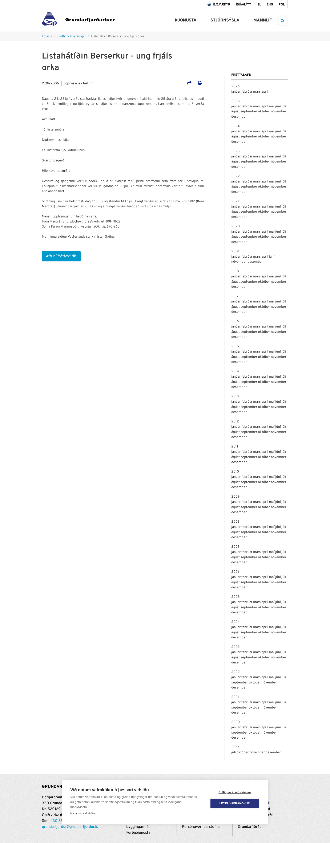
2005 (235, 597)
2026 (235, 86)
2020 (235, 226)
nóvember (278, 111)
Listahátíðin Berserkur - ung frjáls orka (117, 36)
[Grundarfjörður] (78, 20)
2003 (235, 647)
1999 (235, 747)
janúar (236, 92)
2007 (235, 547)
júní (278, 106)
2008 (235, 522)
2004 (235, 622)
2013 (235, 396)
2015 (235, 346)
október (264, 111)
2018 (235, 271)
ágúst (236, 111)
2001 (235, 697)
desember (239, 117)
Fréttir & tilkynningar (72, 36)
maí (272, 106)
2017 (234, 296)
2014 (235, 371)
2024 (235, 126)
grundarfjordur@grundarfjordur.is (70, 826)
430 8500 (59, 821)
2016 (235, 321)
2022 (235, 176)
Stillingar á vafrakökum (234, 792)
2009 (235, 497)
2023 (235, 151)
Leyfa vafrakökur (235, 803)
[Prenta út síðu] (200, 84)
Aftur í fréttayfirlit (61, 256)
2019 (235, 251)
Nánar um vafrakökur (83, 813)
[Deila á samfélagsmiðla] (189, 84)
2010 (235, 472)
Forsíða (47, 36)
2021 (235, 201)
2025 (235, 101)
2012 (235, 422)
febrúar (247, 92)
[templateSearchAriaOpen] (282, 20)
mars (257, 92)
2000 (235, 722)
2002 (235, 672)
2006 (235, 572)
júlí (284, 106)
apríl (265, 92)
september (249, 111)
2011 (234, 447)
